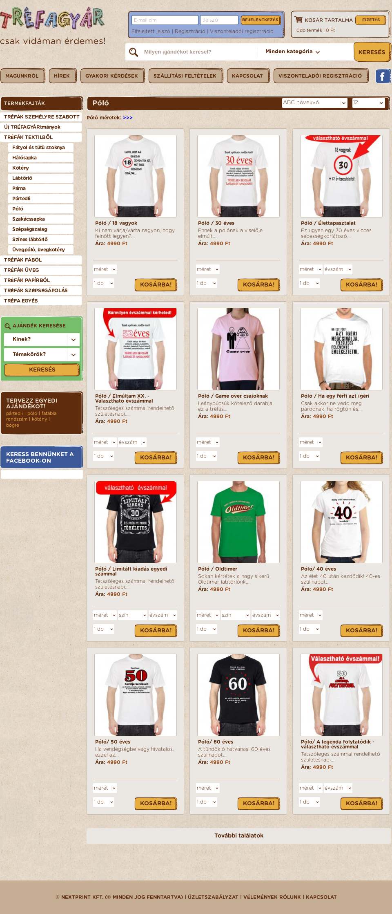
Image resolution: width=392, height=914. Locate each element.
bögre (12, 425)
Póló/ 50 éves (112, 741)
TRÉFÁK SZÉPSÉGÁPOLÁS (36, 290)
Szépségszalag (29, 229)
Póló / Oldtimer (217, 569)
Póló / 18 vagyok (116, 223)
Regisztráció (190, 31)
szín (123, 615)
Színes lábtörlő (30, 239)
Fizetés (371, 20)
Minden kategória (289, 51)
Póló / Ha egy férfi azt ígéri (335, 396)
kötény (39, 419)
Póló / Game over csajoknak (233, 396)
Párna (18, 188)
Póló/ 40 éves (318, 569)
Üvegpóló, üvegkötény (38, 249)
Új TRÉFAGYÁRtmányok (32, 127)
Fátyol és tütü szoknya (38, 147)
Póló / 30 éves (216, 223)
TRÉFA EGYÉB (21, 300)
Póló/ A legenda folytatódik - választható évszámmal (337, 744)
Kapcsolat (321, 897)
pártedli (14, 413)
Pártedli (21, 198)
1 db (99, 283)
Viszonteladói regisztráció (242, 31)
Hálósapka (24, 157)
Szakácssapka (28, 219)
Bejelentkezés (260, 20)
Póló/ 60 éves (215, 741)
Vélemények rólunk (272, 897)
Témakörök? (29, 354)
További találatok (238, 836)
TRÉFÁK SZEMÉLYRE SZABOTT (41, 116)
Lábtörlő (22, 178)
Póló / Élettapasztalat (328, 223)
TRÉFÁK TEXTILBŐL (28, 137)
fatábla (49, 413)
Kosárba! (156, 285)
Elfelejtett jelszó (150, 31)
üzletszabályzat (213, 897)
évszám (334, 269)
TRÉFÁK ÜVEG (21, 270)
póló (32, 413)
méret (101, 269)
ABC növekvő (301, 102)
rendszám (16, 419)
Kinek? (22, 339)
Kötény (20, 168)
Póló (17, 208)
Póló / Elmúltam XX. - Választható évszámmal (124, 398)
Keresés (42, 370)
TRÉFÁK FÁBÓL (23, 260)
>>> (128, 117)
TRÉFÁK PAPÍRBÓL (27, 280)
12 (355, 102)
